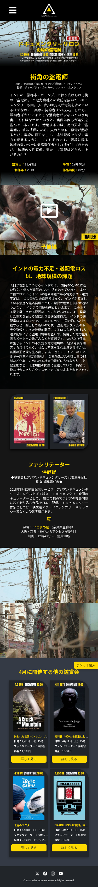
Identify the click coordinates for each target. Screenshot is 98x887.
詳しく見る (29, 759)
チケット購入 (86, 665)
